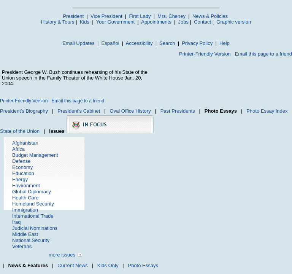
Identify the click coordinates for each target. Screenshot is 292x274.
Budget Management (35, 155)
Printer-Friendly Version (205, 54)
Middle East (25, 234)
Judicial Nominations (34, 228)
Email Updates (78, 43)
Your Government (115, 22)
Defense (21, 161)
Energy (20, 179)
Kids (84, 22)
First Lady (140, 16)
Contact (202, 22)
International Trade (32, 216)
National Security (30, 240)
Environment (26, 185)
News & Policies (210, 16)
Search (167, 43)
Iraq (16, 222)
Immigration (25, 210)
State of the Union (20, 131)
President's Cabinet (78, 111)
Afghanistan (25, 143)
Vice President (106, 16)
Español (110, 43)
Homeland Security (33, 204)
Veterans (22, 246)
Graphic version (233, 22)
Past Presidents (177, 111)
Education (23, 173)
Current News (72, 265)
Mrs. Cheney (171, 16)
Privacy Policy (197, 43)
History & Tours (58, 22)
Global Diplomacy (31, 191)
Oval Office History (130, 111)
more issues (62, 255)
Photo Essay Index (266, 111)
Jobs (183, 22)
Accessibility (139, 43)
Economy (22, 167)
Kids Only (108, 265)
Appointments (156, 22)
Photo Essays (143, 265)
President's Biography (24, 111)
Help (224, 43)
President (73, 16)
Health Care (25, 198)
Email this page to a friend (263, 54)
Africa (18, 149)
